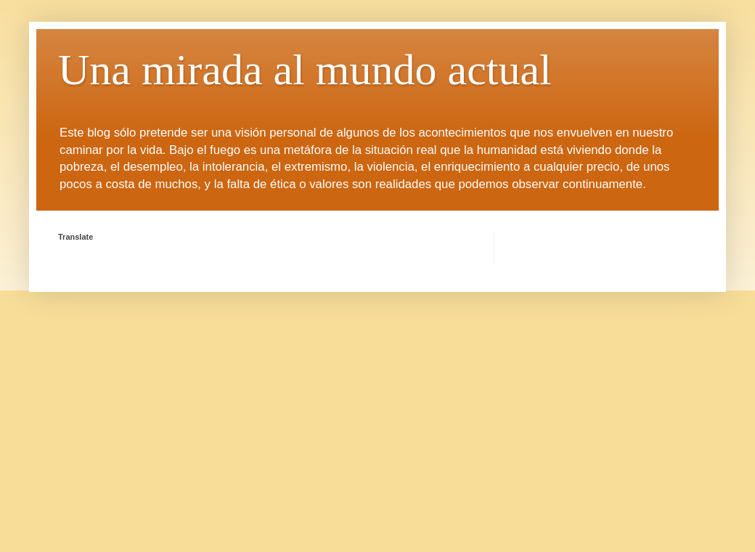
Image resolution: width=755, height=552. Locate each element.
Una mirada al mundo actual (305, 70)
